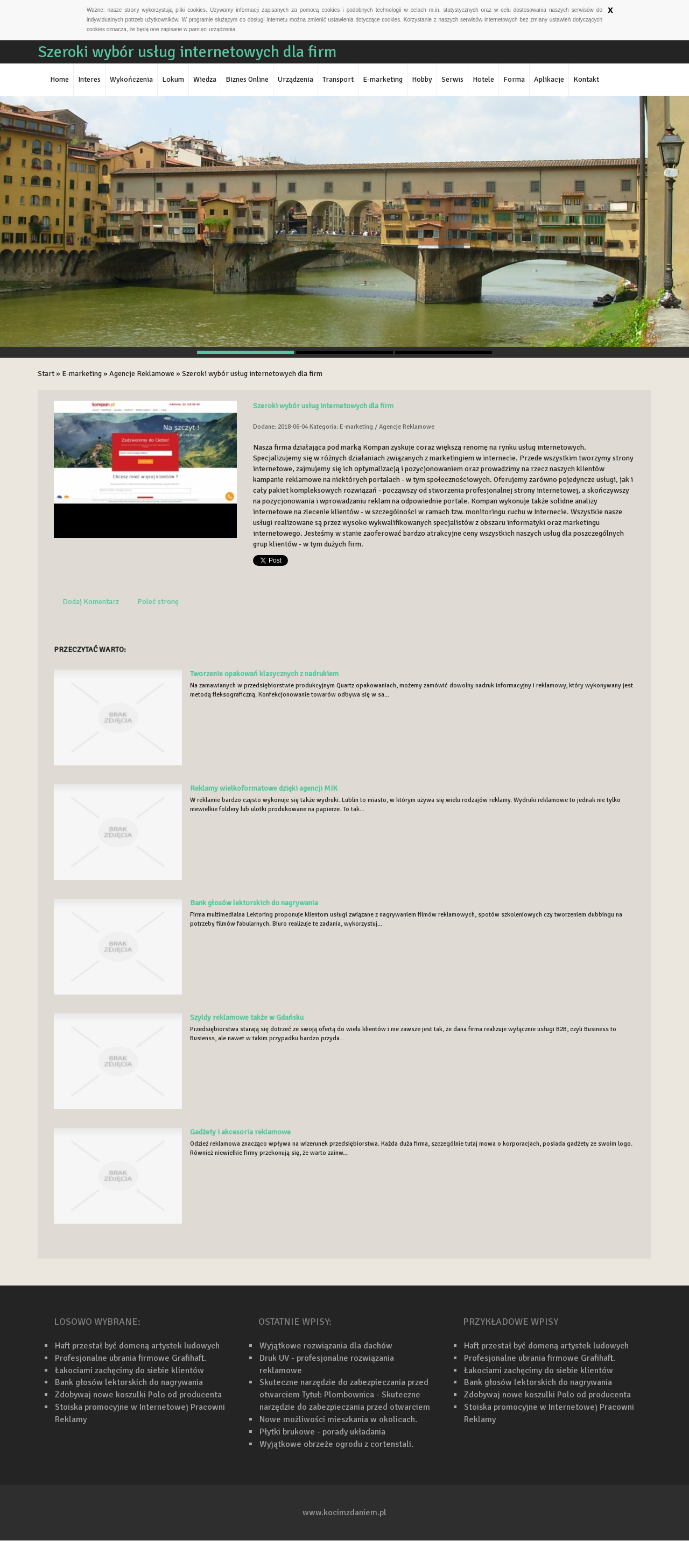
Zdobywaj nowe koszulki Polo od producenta (138, 1394)
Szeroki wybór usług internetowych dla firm (252, 373)
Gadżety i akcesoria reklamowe (240, 1132)
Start (46, 373)
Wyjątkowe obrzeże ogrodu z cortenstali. (336, 1444)
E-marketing (82, 373)
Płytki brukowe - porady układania (322, 1431)
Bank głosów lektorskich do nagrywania (254, 902)
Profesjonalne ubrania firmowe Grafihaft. (130, 1358)
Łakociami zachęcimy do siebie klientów (129, 1370)
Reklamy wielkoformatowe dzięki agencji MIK (264, 788)
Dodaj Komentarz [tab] (90, 601)
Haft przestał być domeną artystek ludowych (137, 1345)
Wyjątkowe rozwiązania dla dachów (325, 1345)
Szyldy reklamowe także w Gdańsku (247, 1017)
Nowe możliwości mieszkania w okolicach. (338, 1419)
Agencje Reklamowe (141, 373)
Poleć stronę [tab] (158, 601)
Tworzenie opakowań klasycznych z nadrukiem (264, 673)
